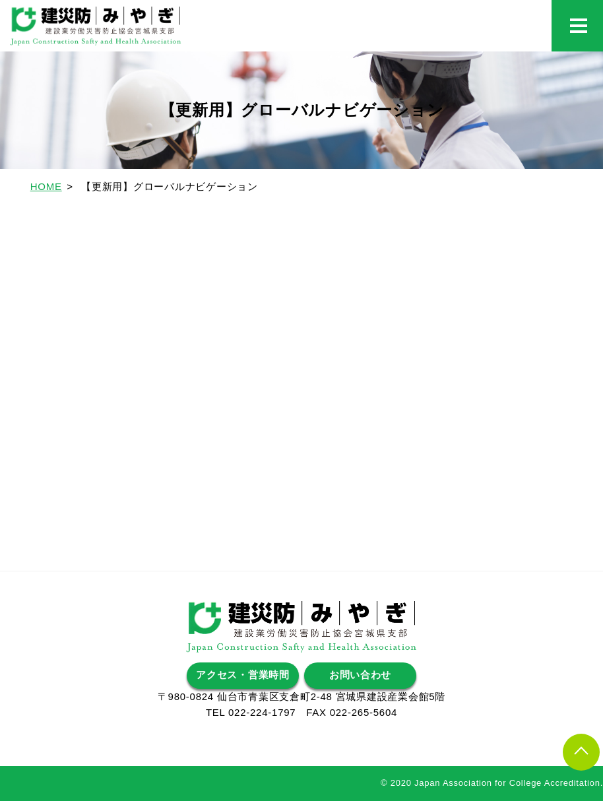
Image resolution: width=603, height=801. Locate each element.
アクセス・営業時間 (243, 675)
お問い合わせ (360, 675)
